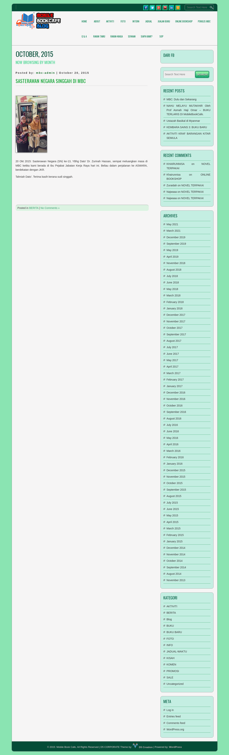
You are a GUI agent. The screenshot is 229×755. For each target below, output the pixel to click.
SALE (170, 677)
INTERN (135, 21)
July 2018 (172, 276)
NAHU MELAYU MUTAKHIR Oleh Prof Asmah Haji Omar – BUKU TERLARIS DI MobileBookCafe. (189, 110)
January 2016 (175, 463)
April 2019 (172, 256)
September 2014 (176, 567)
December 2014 (176, 547)
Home (84, 21)
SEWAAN (132, 36)
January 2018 (175, 308)
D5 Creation (142, 747)
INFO (170, 645)
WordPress (175, 747)
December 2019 (176, 237)
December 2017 (176, 314)
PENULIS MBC (204, 21)
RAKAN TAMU (99, 36)
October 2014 (175, 560)
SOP (161, 36)
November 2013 (176, 580)
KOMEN (171, 664)
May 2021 (172, 224)
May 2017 (172, 360)
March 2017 (174, 373)
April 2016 (172, 444)
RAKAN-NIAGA (116, 36)
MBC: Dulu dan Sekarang (182, 99)
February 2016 (175, 457)
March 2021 (174, 230)
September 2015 (176, 489)
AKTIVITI (110, 21)
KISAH (171, 658)
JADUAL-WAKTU (177, 651)
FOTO (123, 21)
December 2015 (176, 470)
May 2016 (172, 437)
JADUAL (148, 21)
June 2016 (173, 431)
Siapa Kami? (146, 36)
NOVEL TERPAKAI (192, 185)
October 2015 (175, 483)
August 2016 (174, 418)
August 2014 (174, 573)
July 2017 (172, 347)
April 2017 (172, 366)
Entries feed (174, 716)
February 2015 (175, 535)
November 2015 (176, 476)
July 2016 (172, 424)
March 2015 (174, 528)
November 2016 (176, 398)
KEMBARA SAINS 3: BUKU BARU (187, 127)
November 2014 (176, 554)
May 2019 (172, 250)
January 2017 (175, 386)
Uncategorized (175, 683)
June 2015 (173, 509)
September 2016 (176, 411)
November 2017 (176, 321)
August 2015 (174, 496)
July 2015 (172, 502)
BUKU (170, 625)
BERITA (33, 207)
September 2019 (176, 243)
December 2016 (176, 392)
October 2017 (175, 327)
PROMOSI (173, 671)
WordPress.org (175, 729)
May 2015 (172, 515)
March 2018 (174, 295)
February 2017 (175, 379)
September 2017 (176, 334)
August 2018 (174, 269)
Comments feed (176, 723)
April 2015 (172, 522)
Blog (169, 619)
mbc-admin (45, 72)
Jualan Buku (164, 21)
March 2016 (174, 450)
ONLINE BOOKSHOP (184, 21)
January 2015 (175, 541)
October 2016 (175, 405)
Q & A (84, 36)
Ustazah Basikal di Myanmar (183, 120)
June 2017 (173, 353)
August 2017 (174, 340)
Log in (170, 710)
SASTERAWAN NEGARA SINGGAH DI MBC (51, 80)
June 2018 (173, 282)
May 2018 (172, 289)
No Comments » (50, 207)
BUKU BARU (174, 632)
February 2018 (175, 302)
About (97, 21)
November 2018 (176, 263)
